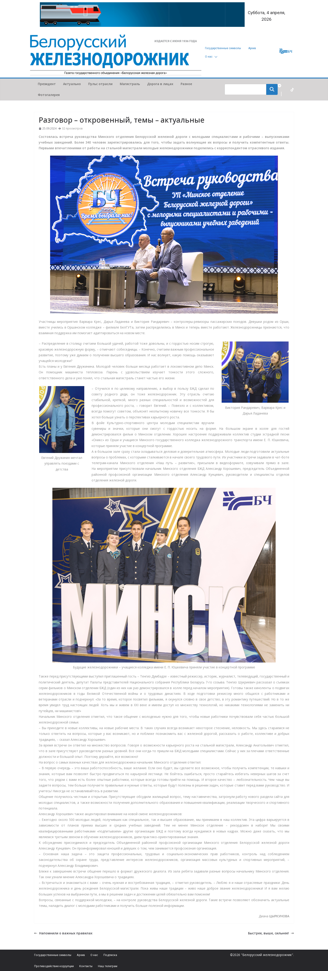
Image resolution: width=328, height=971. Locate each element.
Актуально (72, 84)
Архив (252, 48)
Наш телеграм (124, 965)
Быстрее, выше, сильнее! (271, 933)
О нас (209, 56)
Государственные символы (223, 48)
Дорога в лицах (160, 84)
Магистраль (130, 84)
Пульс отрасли (100, 84)
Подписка (126, 953)
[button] (215, 57)
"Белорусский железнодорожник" (267, 953)
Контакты (98, 965)
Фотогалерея (49, 95)
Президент (47, 84)
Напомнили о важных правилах (63, 933)
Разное (186, 84)
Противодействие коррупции (59, 965)
